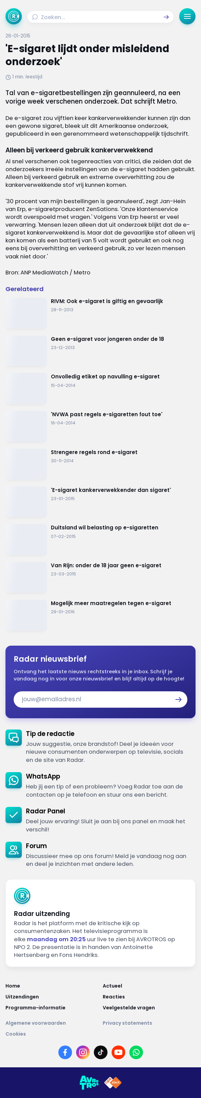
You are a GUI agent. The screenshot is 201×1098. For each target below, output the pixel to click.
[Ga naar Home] (13, 16)
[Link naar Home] (52, 985)
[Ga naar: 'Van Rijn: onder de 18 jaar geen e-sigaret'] (100, 577)
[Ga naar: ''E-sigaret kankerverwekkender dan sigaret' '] (100, 501)
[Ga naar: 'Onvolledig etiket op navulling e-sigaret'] (100, 388)
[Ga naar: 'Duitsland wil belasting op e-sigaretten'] (100, 539)
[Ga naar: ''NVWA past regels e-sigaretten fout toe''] (100, 426)
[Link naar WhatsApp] (136, 1052)
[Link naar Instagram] (83, 1052)
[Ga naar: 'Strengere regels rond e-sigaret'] (100, 464)
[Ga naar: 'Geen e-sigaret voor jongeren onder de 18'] (100, 350)
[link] (100, 747)
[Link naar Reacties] (149, 996)
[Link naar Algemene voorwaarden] (52, 1023)
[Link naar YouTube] (118, 1052)
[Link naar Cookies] (100, 1034)
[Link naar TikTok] (100, 1052)
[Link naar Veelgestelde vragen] (149, 1007)
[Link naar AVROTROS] (89, 1083)
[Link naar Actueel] (149, 985)
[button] (166, 17)
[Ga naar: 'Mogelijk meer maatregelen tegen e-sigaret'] (100, 615)
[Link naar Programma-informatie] (52, 1007)
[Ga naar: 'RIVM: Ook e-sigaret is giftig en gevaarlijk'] (100, 313)
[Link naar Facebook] (65, 1052)
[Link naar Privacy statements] (149, 1023)
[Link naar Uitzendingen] (52, 996)
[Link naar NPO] (113, 1083)
